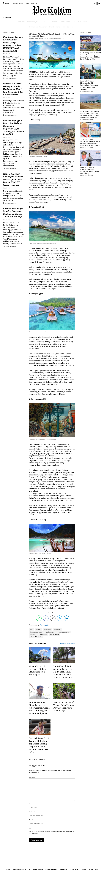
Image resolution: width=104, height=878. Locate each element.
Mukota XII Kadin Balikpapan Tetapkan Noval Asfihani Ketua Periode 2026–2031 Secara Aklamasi (13, 179)
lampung (57, 629)
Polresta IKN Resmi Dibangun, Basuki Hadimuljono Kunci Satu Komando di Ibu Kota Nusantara (13, 89)
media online (50, 632)
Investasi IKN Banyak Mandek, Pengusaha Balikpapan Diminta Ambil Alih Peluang (13, 212)
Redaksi (8, 869)
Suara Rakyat (32, 22)
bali (31, 629)
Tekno (44, 22)
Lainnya (70, 27)
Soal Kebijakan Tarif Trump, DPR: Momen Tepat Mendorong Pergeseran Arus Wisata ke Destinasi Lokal (39, 745)
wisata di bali (54, 634)
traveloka (33, 634)
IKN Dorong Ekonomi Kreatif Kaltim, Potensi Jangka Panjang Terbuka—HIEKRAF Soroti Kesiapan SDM (13, 43)
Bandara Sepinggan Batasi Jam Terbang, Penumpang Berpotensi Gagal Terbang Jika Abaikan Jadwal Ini (13, 127)
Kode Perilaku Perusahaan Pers (45, 869)
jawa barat (47, 629)
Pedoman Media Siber (22, 869)
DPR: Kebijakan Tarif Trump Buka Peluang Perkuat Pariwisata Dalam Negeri (64, 706)
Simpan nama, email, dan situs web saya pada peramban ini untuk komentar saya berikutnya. (51, 832)
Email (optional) (33, 812)
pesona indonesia (63, 632)
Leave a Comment (9, 78)
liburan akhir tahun (36, 632)
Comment (32, 777)
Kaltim (20, 22)
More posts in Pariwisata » (67, 643)
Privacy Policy (94, 869)
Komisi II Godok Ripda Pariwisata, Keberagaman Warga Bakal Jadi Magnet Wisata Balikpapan (39, 708)
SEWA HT (22, 3)
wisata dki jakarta (36, 637)
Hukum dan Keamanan (38, 27)
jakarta (38, 629)
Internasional (65, 22)
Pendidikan (60, 27)
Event (51, 27)
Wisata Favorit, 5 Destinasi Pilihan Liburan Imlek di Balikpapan (37, 670)
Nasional (54, 22)
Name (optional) (33, 804)
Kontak (83, 869)
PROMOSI (15, 3)
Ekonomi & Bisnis (80, 22)
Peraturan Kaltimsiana (69, 869)
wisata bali (43, 634)
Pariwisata (44, 625)
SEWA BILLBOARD (31, 3)
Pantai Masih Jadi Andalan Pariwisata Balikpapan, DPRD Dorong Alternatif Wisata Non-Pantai (63, 672)
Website (31, 820)
